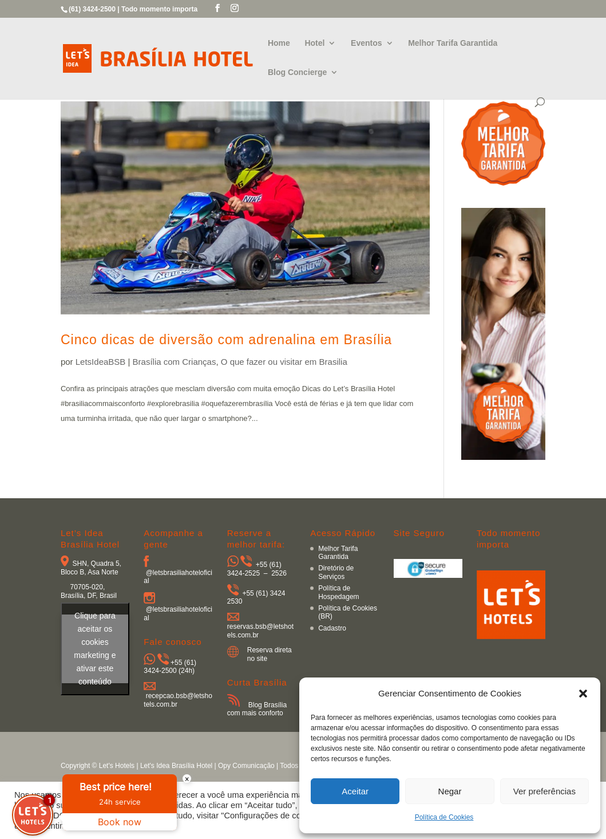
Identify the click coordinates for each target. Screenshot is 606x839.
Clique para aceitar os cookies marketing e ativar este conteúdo (95, 648)
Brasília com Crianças (174, 362)
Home (279, 43)
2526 (279, 573)
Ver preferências (544, 791)
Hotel (314, 43)
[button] (583, 693)
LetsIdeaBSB (101, 362)
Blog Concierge (297, 72)
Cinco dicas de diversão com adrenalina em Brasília (226, 339)
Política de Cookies (444, 817)
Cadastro (332, 628)
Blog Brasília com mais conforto (257, 709)
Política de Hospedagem (338, 592)
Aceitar (355, 791)
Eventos (366, 43)
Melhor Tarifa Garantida (452, 43)
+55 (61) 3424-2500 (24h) (170, 667)
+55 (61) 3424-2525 (254, 569)
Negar (450, 791)
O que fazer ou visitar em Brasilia (284, 362)
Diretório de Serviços (336, 572)
